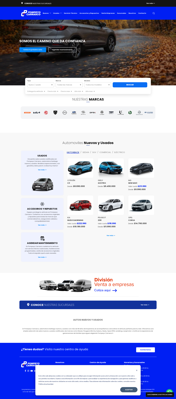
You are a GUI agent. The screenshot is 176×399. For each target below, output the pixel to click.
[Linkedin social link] (35, 371)
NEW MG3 (132, 183)
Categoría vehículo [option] (35, 91)
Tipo (29, 81)
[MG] (46, 112)
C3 (68, 183)
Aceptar (129, 390)
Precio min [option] (52, 91)
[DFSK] (92, 112)
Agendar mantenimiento (62, 50)
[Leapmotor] (130, 112)
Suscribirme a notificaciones (159, 394)
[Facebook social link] (25, 371)
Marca (58, 81)
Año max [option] (89, 91)
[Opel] (83, 112)
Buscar (130, 85)
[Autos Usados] (27, 112)
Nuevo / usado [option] (35, 85)
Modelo (87, 81)
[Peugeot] (55, 112)
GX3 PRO (102, 183)
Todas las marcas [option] (64, 85)
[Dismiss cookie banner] (137, 370)
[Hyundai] (148, 112)
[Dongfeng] (139, 112)
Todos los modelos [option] (94, 85)
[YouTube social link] (31, 371)
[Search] (154, 13)
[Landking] (120, 112)
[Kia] (36, 112)
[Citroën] (102, 112)
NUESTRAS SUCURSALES (52, 305)
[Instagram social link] (28, 371)
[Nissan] (64, 112)
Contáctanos (145, 350)
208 (99, 220)
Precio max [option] (65, 91)
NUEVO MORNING (75, 220)
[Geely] (111, 112)
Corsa (131, 220)
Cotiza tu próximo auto (32, 50)
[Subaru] (74, 112)
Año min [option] (77, 91)
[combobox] (69, 84)
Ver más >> (42, 170)
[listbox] (40, 84)
